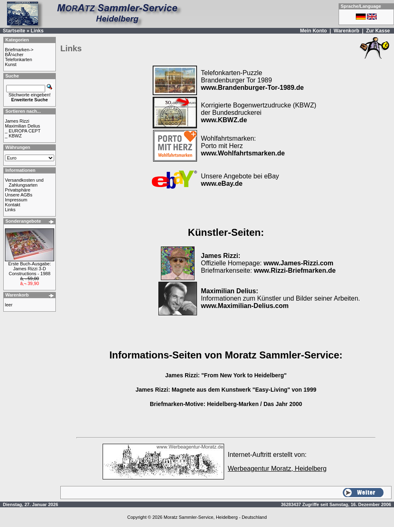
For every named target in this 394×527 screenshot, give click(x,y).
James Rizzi (17, 121)
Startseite (14, 31)
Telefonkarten (18, 59)
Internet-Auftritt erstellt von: (267, 454)
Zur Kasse (378, 31)
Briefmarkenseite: (268, 270)
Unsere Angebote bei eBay (240, 180)
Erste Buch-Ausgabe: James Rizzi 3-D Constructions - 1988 (29, 268)
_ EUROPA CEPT (23, 130)
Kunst (10, 64)
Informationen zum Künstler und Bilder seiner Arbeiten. (280, 298)
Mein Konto (313, 31)
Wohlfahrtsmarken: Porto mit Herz (243, 146)
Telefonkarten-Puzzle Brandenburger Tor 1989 (252, 80)
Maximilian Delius (22, 125)
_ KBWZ (13, 135)
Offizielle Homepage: (267, 259)
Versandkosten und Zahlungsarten (24, 182)
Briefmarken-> (19, 49)
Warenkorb (346, 31)
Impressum (16, 199)
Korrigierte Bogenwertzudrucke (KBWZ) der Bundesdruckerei (258, 112)
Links (37, 31)
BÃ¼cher (14, 54)
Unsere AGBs (18, 194)
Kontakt (12, 204)
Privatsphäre (17, 189)
